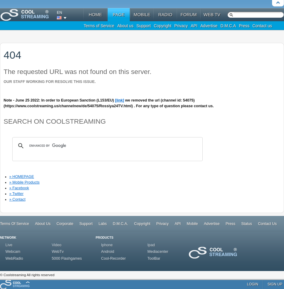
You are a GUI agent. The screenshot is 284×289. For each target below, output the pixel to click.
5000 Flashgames (67, 258)
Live (8, 245)
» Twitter (16, 194)
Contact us (262, 26)
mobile (142, 14)
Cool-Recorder (113, 258)
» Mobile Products (24, 182)
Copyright (162, 26)
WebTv (58, 251)
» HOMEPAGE (21, 177)
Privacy (181, 26)
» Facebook (19, 188)
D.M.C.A (228, 26)
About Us (43, 224)
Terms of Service (99, 26)
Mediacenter (157, 251)
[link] (119, 100)
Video (56, 245)
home (95, 14)
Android (107, 251)
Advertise (208, 26)
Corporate (65, 224)
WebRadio (14, 258)
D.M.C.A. (120, 224)
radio (165, 14)
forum (189, 14)
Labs (103, 224)
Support (143, 26)
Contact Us (267, 224)
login (252, 284)
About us (125, 26)
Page (119, 14)
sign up (275, 284)
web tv (212, 14)
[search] (106, 145)
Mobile (192, 224)
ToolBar (153, 258)
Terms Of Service (14, 224)
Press (244, 26)
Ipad (151, 245)
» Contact (17, 199)
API (194, 26)
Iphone (107, 245)
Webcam (12, 251)
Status (246, 224)
